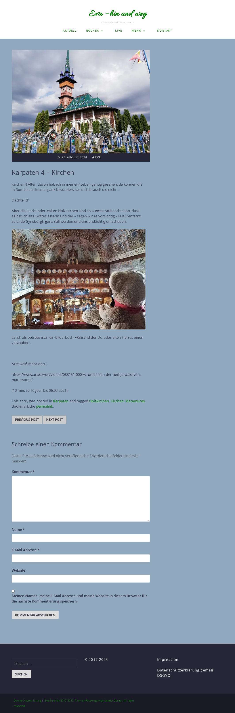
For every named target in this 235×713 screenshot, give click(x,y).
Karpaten (61, 401)
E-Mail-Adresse (26, 550)
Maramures (135, 401)
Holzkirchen (99, 401)
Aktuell (69, 30)
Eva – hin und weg (117, 14)
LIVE (118, 30)
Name (18, 529)
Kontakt (164, 30)
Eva (98, 157)
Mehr (136, 30)
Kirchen (117, 401)
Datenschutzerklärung (27, 700)
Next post (54, 419)
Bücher (92, 30)
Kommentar (23, 471)
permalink (44, 406)
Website (18, 570)
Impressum (167, 659)
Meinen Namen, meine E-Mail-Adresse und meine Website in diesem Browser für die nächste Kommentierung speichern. (79, 598)
